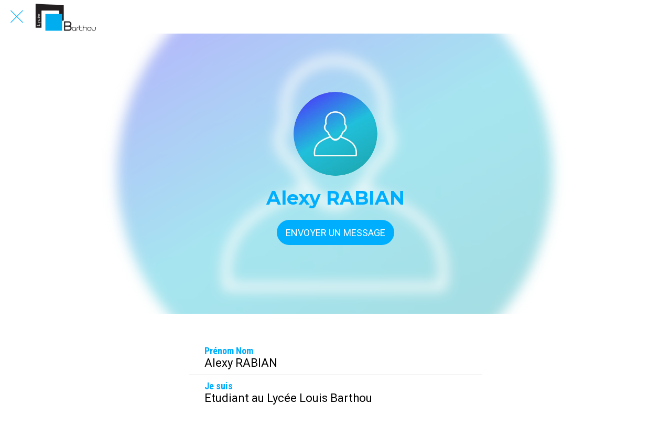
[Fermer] (16, 16)
